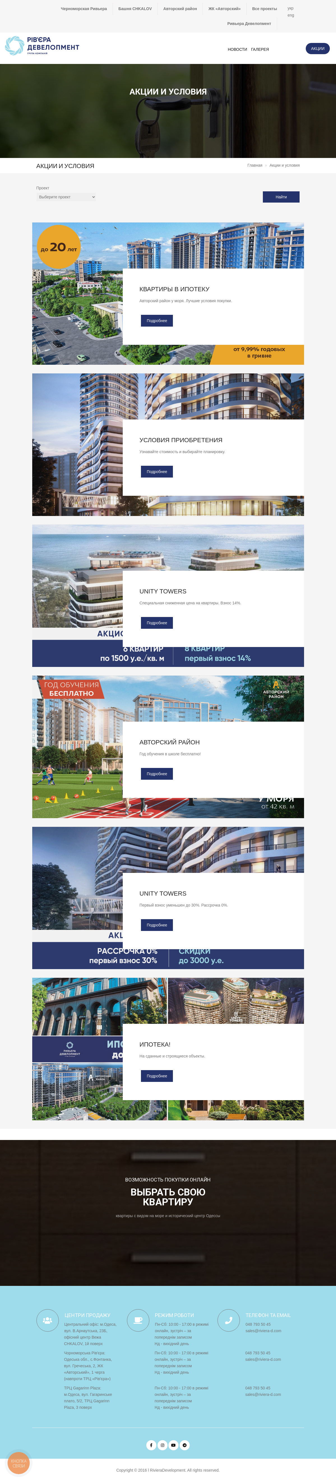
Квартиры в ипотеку (174, 289)
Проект (42, 188)
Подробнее (157, 320)
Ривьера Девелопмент (249, 23)
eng (291, 15)
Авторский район (180, 8)
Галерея (260, 49)
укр (290, 8)
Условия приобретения (181, 440)
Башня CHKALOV (135, 8)
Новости (237, 49)
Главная (254, 165)
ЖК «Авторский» (224, 8)
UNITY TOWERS (163, 591)
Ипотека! (155, 1044)
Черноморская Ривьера (84, 8)
